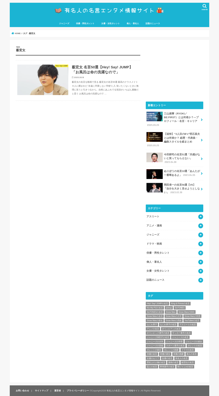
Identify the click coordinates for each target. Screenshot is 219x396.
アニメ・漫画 (154, 225)
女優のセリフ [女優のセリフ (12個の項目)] (153, 358)
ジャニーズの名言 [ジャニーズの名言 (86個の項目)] (180, 337)
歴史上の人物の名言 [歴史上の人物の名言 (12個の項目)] (156, 362)
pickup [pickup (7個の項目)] (169, 308)
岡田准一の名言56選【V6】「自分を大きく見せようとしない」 (173, 188)
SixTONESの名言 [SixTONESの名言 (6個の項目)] (155, 312)
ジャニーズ (64, 23)
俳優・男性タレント (85, 23)
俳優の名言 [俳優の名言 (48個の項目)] (152, 354)
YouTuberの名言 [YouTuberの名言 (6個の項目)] (191, 320)
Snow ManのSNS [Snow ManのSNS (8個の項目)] (186, 312)
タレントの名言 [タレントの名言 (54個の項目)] (195, 345)
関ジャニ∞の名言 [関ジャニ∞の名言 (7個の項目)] (185, 367)
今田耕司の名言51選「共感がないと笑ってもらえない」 (173, 158)
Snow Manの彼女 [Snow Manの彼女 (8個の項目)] (155, 320)
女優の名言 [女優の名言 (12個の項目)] (167, 358)
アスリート (152, 216)
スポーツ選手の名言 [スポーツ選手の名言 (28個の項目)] (175, 345)
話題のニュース (153, 23)
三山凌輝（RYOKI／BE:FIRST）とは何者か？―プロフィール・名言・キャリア (172, 119)
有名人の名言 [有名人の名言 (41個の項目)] (181, 358)
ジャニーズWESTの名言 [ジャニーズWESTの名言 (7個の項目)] (158, 337)
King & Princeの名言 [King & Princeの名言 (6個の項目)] (180, 303)
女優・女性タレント (110, 23)
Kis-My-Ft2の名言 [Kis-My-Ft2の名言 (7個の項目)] (155, 308)
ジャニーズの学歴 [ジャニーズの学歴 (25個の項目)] (174, 341)
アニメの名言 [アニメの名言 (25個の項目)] (153, 329)
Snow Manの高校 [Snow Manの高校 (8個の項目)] (174, 320)
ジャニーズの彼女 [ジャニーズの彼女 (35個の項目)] (194, 341)
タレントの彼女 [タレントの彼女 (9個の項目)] (154, 350)
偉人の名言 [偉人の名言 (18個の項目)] (191, 354)
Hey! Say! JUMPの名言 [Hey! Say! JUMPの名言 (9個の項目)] (157, 303)
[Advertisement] (174, 70)
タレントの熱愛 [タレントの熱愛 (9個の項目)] (171, 350)
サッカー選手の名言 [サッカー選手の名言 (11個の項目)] (181, 333)
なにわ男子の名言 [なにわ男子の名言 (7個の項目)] (168, 324)
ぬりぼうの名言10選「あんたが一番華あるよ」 (173, 174)
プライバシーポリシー (78, 390)
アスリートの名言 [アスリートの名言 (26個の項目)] (187, 324)
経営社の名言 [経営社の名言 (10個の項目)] (188, 362)
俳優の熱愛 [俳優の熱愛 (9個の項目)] (178, 354)
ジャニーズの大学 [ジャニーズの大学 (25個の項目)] (155, 341)
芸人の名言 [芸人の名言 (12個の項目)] (152, 367)
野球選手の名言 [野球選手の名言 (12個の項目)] (167, 367)
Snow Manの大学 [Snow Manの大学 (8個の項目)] (174, 316)
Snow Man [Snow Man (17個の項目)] (171, 312)
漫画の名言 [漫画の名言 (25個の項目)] (173, 362)
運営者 (57, 390)
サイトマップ (41, 390)
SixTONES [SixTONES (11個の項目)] (180, 308)
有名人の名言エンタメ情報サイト (123, 390)
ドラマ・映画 (154, 243)
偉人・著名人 (133, 23)
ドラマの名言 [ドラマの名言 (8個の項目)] (188, 350)
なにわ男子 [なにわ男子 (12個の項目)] (152, 324)
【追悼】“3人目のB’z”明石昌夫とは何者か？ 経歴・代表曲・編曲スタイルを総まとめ (173, 139)
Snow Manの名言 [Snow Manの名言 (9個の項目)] (155, 316)
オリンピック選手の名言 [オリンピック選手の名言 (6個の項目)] (158, 333)
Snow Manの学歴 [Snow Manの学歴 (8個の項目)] (192, 316)
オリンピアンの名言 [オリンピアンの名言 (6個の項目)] (171, 329)
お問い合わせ (22, 390)
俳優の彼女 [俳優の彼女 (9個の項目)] (165, 354)
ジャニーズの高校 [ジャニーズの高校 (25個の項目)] (155, 345)
